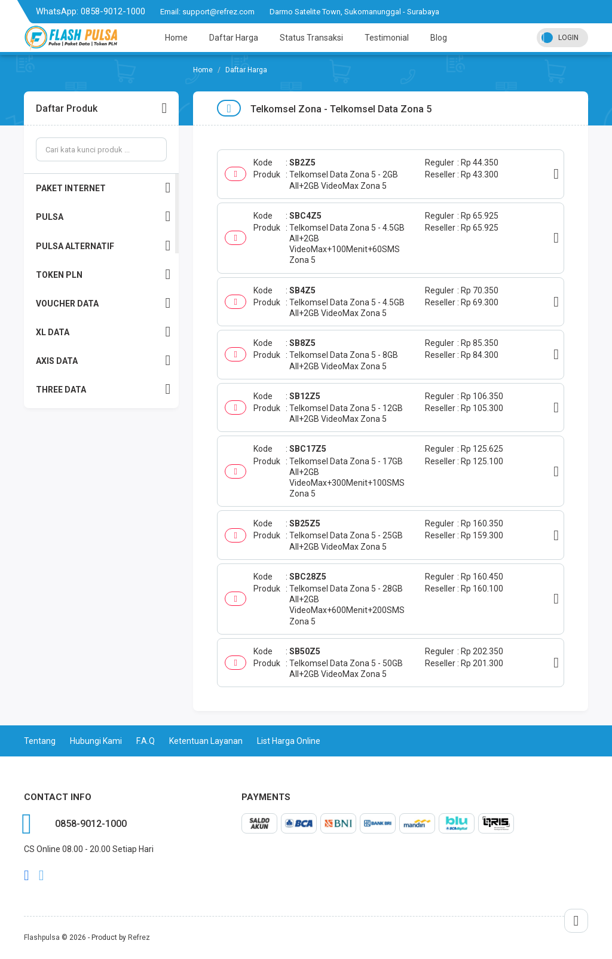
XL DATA (103, 332)
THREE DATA (103, 389)
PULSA (103, 216)
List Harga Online (288, 741)
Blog (438, 37)
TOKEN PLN (103, 274)
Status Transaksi (311, 37)
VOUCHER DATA (103, 303)
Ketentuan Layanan (206, 741)
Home (176, 37)
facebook (26, 875)
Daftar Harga (233, 37)
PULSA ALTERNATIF (103, 246)
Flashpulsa (42, 937)
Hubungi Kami (96, 741)
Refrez (139, 937)
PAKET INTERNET (103, 188)
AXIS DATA (103, 360)
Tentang (40, 741)
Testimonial (387, 37)
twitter (41, 875)
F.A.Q (145, 741)
